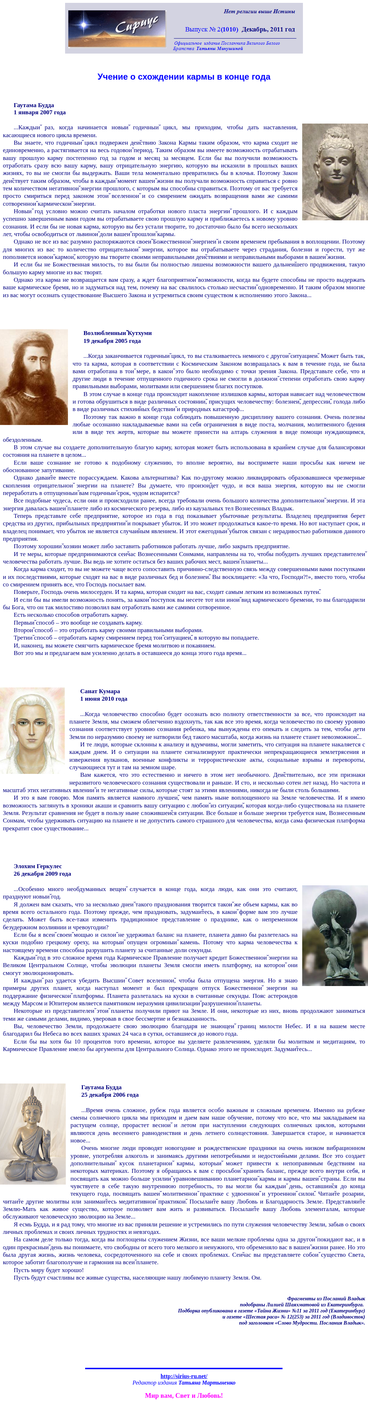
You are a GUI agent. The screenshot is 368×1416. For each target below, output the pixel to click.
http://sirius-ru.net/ (184, 1376)
